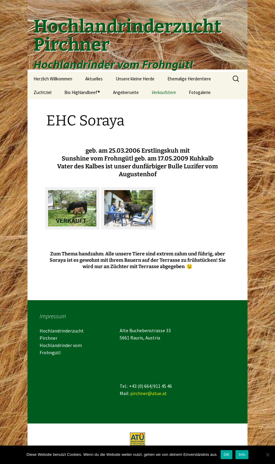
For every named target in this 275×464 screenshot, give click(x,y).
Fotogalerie (200, 92)
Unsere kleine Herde (135, 79)
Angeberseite (126, 92)
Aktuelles (94, 79)
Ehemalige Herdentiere (189, 79)
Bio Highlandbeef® (82, 92)
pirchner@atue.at (148, 393)
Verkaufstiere (164, 92)
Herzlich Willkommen (53, 79)
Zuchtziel (42, 92)
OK (226, 454)
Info (241, 454)
